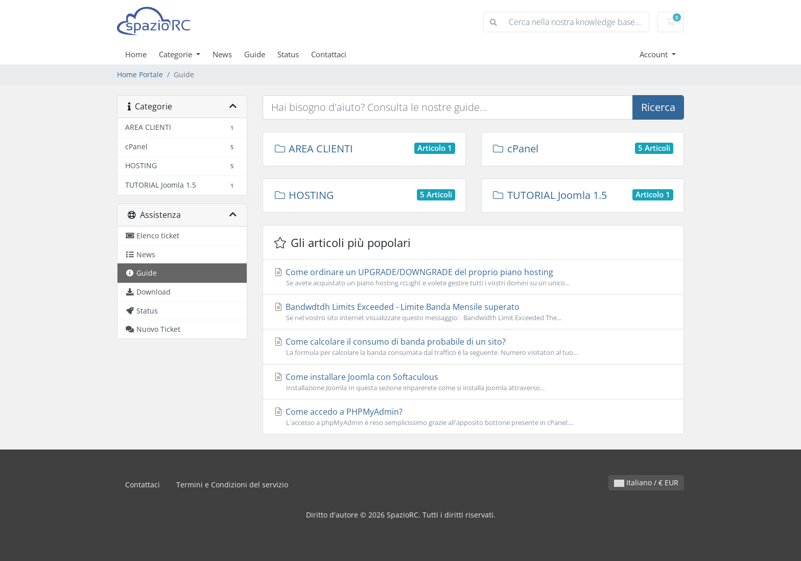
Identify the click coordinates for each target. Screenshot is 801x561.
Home (136, 54)
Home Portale (140, 74)
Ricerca (658, 107)
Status (288, 54)
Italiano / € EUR (646, 482)
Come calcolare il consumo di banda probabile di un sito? (473, 346)
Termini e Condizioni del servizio (232, 484)
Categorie (176, 54)
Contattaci (328, 54)
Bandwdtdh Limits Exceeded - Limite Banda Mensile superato (473, 312)
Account (655, 54)
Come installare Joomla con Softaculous (473, 382)
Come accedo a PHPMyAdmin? (473, 417)
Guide (254, 54)
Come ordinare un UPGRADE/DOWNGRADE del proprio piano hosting (473, 277)
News (222, 54)
